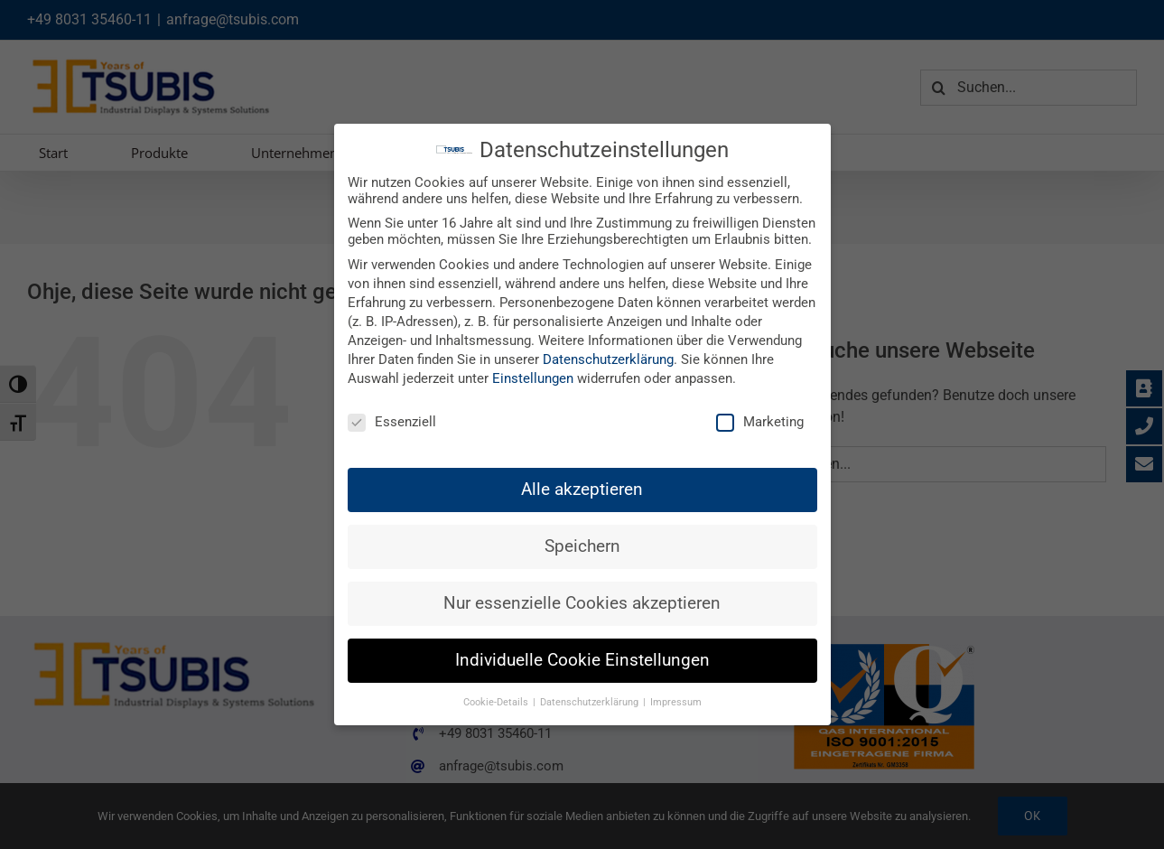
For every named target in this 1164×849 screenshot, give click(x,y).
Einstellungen (532, 378)
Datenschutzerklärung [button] (590, 702)
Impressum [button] (676, 702)
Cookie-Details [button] (497, 702)
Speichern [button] (582, 546)
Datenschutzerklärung (608, 359)
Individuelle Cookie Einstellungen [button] (582, 660)
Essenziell (392, 422)
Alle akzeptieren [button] (582, 489)
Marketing (760, 422)
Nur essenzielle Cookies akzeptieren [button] (582, 603)
